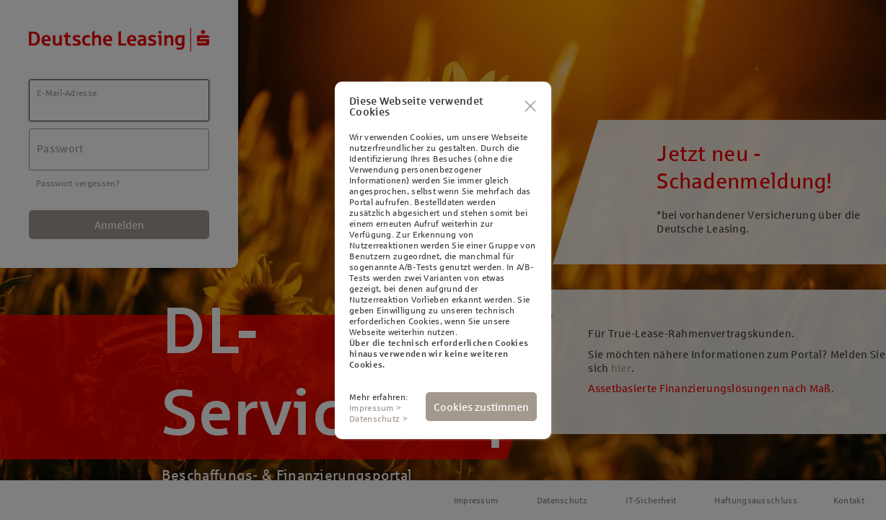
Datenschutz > (378, 419)
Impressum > (375, 408)
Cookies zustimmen (481, 407)
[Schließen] (530, 106)
